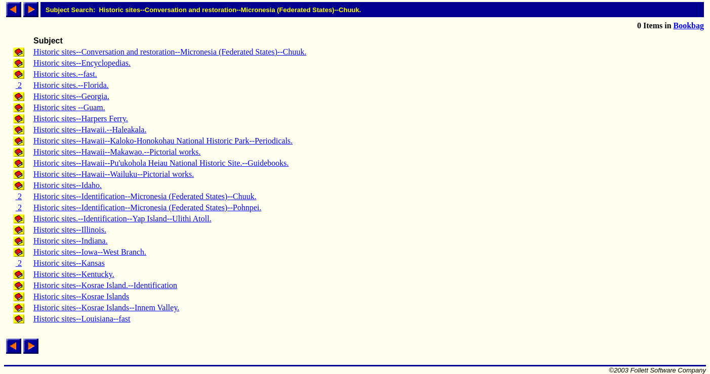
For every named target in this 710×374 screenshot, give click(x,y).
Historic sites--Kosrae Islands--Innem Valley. (106, 307)
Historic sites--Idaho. (67, 185)
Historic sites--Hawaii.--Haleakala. (89, 129)
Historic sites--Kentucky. (73, 274)
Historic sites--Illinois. (69, 229)
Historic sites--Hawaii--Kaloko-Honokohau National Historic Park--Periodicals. (163, 140)
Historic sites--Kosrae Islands (81, 296)
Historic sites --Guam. (69, 107)
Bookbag (689, 25)
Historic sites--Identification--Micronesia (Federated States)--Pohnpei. (147, 207)
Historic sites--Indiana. (70, 241)
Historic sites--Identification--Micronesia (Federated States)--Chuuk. (145, 196)
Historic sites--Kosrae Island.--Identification (105, 285)
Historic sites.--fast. (65, 74)
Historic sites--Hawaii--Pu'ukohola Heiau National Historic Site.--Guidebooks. (161, 163)
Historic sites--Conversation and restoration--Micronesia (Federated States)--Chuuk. (169, 52)
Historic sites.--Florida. (71, 85)
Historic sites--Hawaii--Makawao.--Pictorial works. (117, 152)
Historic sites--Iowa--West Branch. (89, 252)
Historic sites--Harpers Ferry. (80, 118)
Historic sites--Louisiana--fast (82, 318)
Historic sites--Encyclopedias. (82, 63)
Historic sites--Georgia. (71, 96)
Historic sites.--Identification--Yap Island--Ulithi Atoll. (122, 218)
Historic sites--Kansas (69, 263)
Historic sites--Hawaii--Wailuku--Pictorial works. (113, 174)
